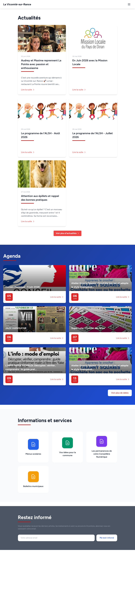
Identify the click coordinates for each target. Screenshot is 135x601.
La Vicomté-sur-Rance (17, 4)
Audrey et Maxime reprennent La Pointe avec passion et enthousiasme (41, 64)
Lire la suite (28, 89)
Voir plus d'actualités (67, 233)
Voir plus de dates (120, 393)
